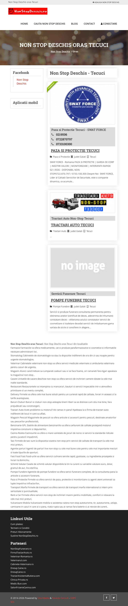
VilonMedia (43, 597)
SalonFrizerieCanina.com (23, 587)
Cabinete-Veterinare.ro (22, 564)
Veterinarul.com (19, 560)
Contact (89, 23)
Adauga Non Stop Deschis (106, 2)
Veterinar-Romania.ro (22, 556)
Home (24, 23)
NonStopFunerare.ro (21, 548)
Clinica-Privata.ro (19, 579)
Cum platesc (17, 524)
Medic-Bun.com (19, 583)
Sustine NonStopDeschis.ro (24, 535)
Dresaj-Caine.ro (18, 568)
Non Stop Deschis (60, 51)
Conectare (109, 23)
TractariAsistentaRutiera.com (25, 575)
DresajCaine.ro (18, 571)
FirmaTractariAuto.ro (21, 552)
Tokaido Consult (60, 597)
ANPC (73, 597)
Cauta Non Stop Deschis (49, 23)
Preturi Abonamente (21, 531)
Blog (74, 23)
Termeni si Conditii (20, 527)
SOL (13, 601)
